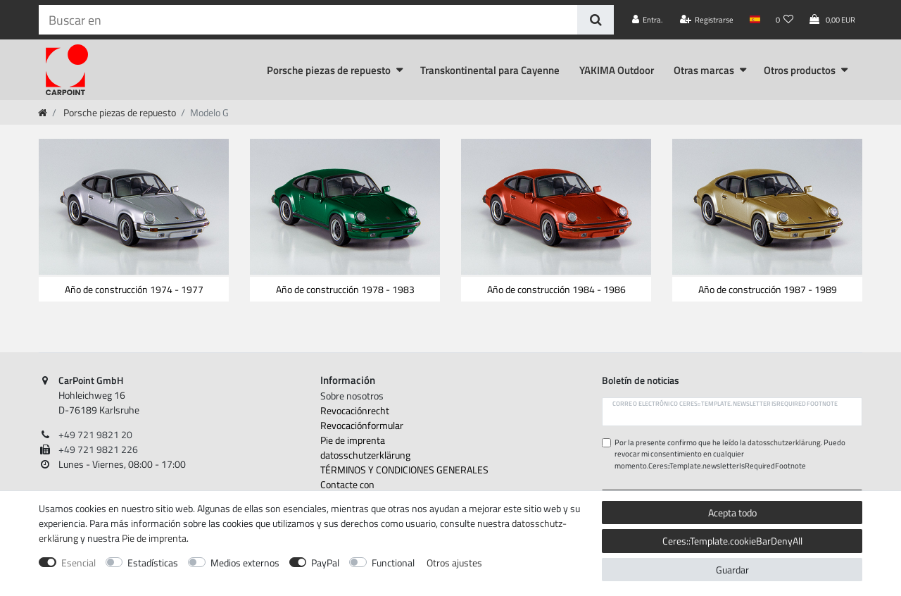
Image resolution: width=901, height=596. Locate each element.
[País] (754, 19)
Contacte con (347, 484)
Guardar (732, 569)
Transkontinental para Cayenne (490, 70)
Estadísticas (152, 562)
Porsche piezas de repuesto (329, 70)
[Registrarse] (707, 19)
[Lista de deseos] (785, 19)
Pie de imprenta (352, 440)
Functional (393, 562)
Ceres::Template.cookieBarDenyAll (732, 540)
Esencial (78, 562)
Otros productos (800, 70)
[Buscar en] (595, 20)
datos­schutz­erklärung (365, 454)
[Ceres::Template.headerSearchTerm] (308, 20)
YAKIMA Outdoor (616, 70)
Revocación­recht (354, 410)
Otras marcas (704, 70)
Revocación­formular (361, 425)
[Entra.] (647, 19)
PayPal (325, 562)
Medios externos (244, 562)
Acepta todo (732, 512)
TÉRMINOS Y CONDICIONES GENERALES (404, 469)
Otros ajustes (454, 562)
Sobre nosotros (352, 395)
